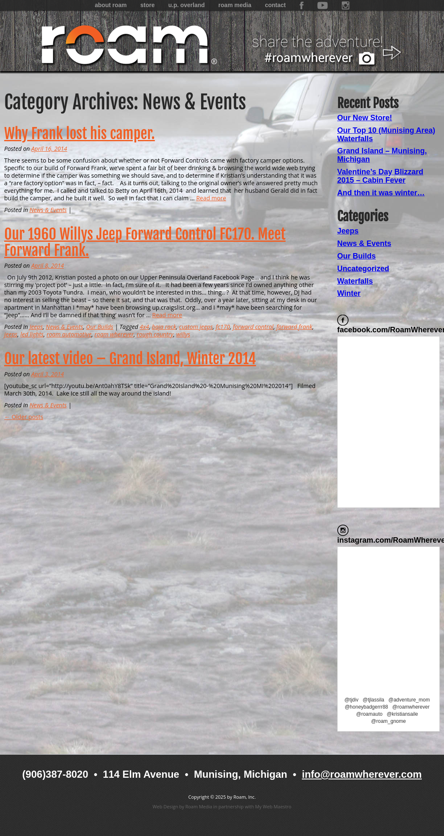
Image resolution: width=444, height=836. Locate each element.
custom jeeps (196, 327)
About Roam (110, 5)
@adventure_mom (409, 700)
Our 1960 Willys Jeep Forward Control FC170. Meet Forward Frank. (145, 242)
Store (147, 5)
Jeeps (36, 327)
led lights (32, 334)
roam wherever (114, 334)
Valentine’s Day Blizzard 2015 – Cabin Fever (380, 176)
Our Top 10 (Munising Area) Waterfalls (386, 134)
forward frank (294, 327)
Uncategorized (363, 268)
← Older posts (23, 417)
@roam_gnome (388, 721)
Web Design (165, 806)
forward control (253, 327)
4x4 (144, 327)
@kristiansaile (402, 714)
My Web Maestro (273, 806)
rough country (155, 334)
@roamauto (369, 714)
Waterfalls (355, 281)
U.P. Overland (186, 5)
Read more (211, 198)
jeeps (11, 334)
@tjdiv (351, 700)
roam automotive (68, 334)
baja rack (164, 327)
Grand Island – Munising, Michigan (382, 155)
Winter (349, 293)
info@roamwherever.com (362, 774)
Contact (275, 5)
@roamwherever (411, 707)
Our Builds (99, 327)
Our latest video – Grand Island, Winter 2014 (130, 358)
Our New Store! (364, 118)
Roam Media (234, 5)
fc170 (223, 327)
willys (183, 334)
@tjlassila (374, 700)
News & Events (48, 210)
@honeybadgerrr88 (366, 707)
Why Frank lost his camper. (79, 133)
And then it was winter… (381, 193)
